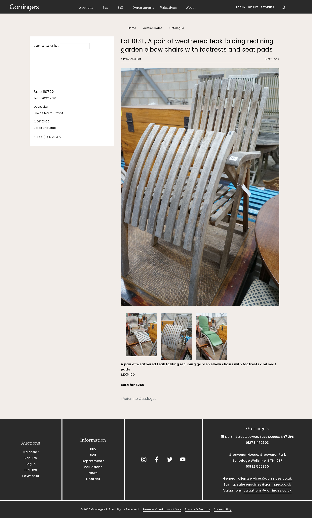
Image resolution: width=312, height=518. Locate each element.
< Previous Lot (131, 59)
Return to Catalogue (139, 398)
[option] (141, 333)
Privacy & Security (197, 509)
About (191, 7)
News (93, 473)
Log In (240, 7)
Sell (120, 7)
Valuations (168, 7)
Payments (267, 7)
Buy (105, 7)
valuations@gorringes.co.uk (268, 490)
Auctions (86, 7)
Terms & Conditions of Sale (162, 509)
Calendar (31, 452)
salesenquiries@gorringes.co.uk (264, 484)
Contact (93, 479)
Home (132, 28)
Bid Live (253, 7)
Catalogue (176, 28)
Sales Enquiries (45, 128)
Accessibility (223, 509)
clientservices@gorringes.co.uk (265, 478)
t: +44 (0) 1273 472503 (50, 137)
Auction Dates (153, 28)
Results (30, 458)
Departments (143, 7)
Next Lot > (272, 59)
